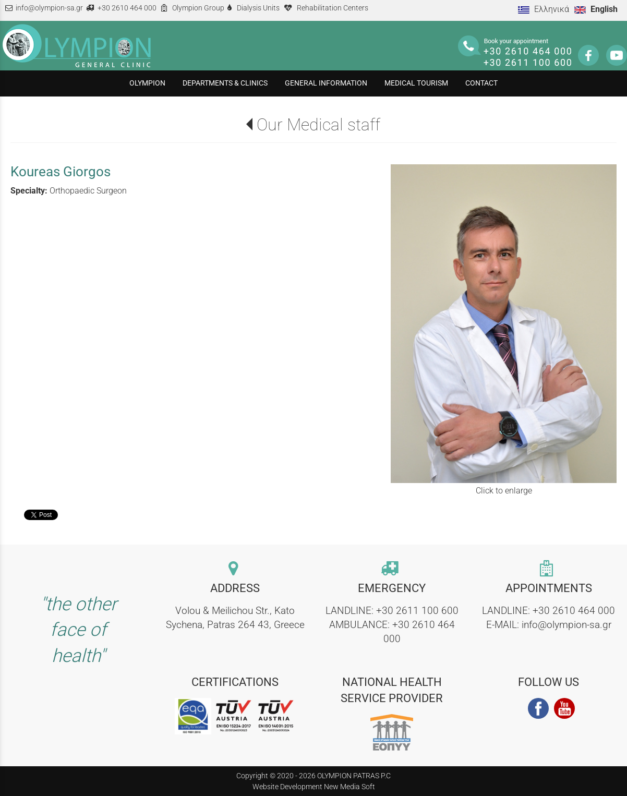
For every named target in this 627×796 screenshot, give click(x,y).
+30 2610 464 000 (127, 8)
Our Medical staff (318, 125)
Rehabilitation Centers (332, 8)
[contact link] (235, 569)
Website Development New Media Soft (313, 786)
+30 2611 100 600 (417, 611)
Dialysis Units (258, 8)
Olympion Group (198, 8)
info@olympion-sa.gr (49, 8)
